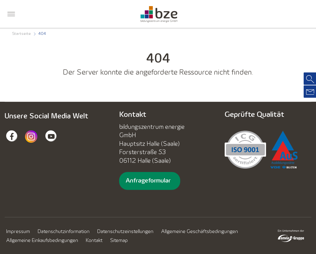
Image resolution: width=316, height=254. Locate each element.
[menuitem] (11, 15)
